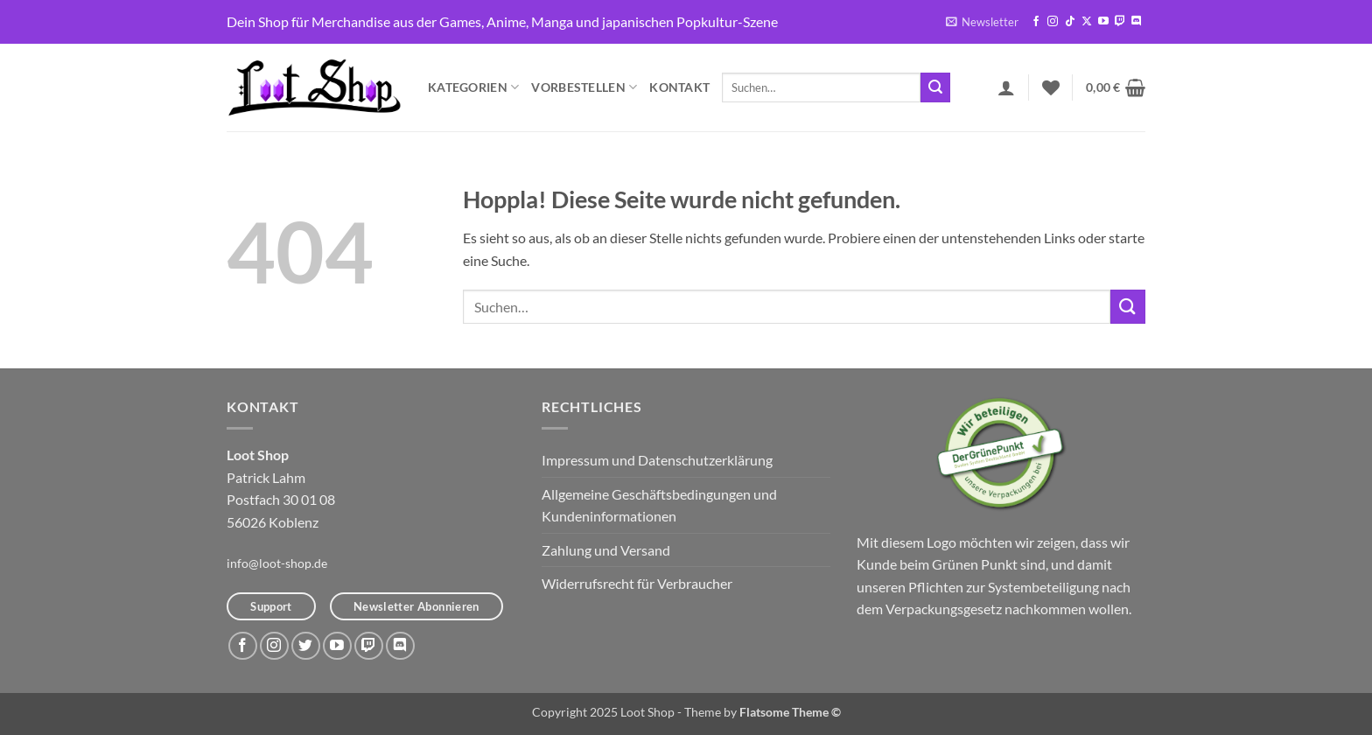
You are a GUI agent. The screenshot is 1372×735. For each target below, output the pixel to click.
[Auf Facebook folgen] (1036, 22)
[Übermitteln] (935, 87)
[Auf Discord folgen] (1136, 22)
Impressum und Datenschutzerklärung (657, 460)
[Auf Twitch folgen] (1120, 22)
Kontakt (679, 87)
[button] (982, 21)
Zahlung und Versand (606, 550)
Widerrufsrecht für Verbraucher (637, 583)
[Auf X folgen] (1087, 22)
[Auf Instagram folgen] (1052, 22)
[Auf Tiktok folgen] (1070, 22)
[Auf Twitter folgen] (305, 646)
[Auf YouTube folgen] (1103, 22)
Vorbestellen (584, 87)
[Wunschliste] (1051, 87)
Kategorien (473, 87)
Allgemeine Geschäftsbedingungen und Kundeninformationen (659, 505)
